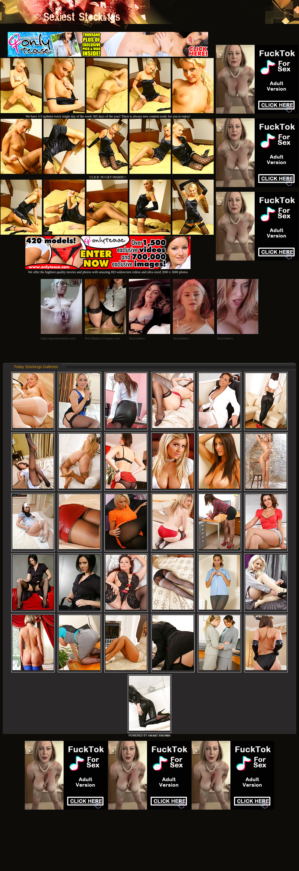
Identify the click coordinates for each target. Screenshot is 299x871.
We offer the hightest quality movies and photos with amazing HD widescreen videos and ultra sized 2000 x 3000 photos (108, 270)
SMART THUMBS (159, 735)
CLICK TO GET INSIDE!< (107, 177)
